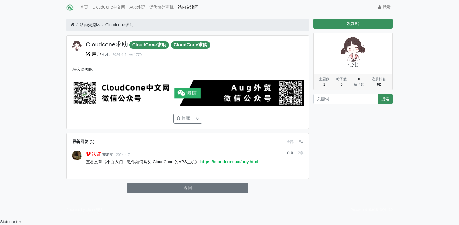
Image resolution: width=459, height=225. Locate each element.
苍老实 (107, 155)
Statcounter (10, 221)
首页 (84, 7)
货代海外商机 (161, 7)
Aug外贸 (137, 7)
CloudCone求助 (149, 44)
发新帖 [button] (353, 23)
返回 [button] (188, 187)
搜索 (385, 98)
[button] (290, 141)
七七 (105, 55)
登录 (384, 7)
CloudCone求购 (191, 44)
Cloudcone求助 (119, 24)
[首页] (72, 25)
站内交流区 (188, 7)
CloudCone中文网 (108, 7)
